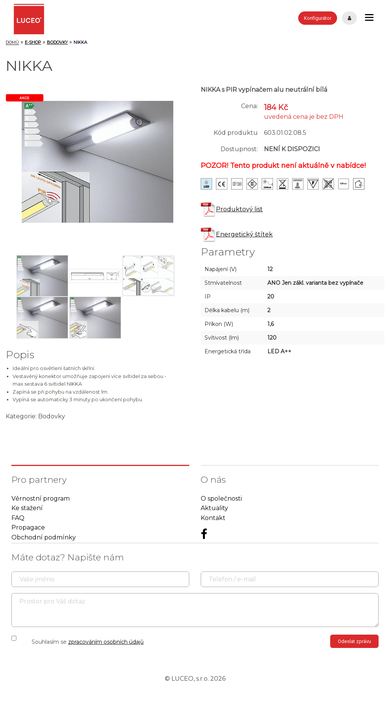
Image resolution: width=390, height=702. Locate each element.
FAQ (17, 518)
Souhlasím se (88, 641)
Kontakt (213, 518)
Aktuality (214, 508)
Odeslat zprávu (354, 641)
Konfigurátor (317, 18)
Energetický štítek (237, 234)
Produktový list (232, 209)
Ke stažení (27, 508)
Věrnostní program (40, 498)
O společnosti (221, 498)
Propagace (28, 527)
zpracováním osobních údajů (106, 641)
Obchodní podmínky (43, 537)
